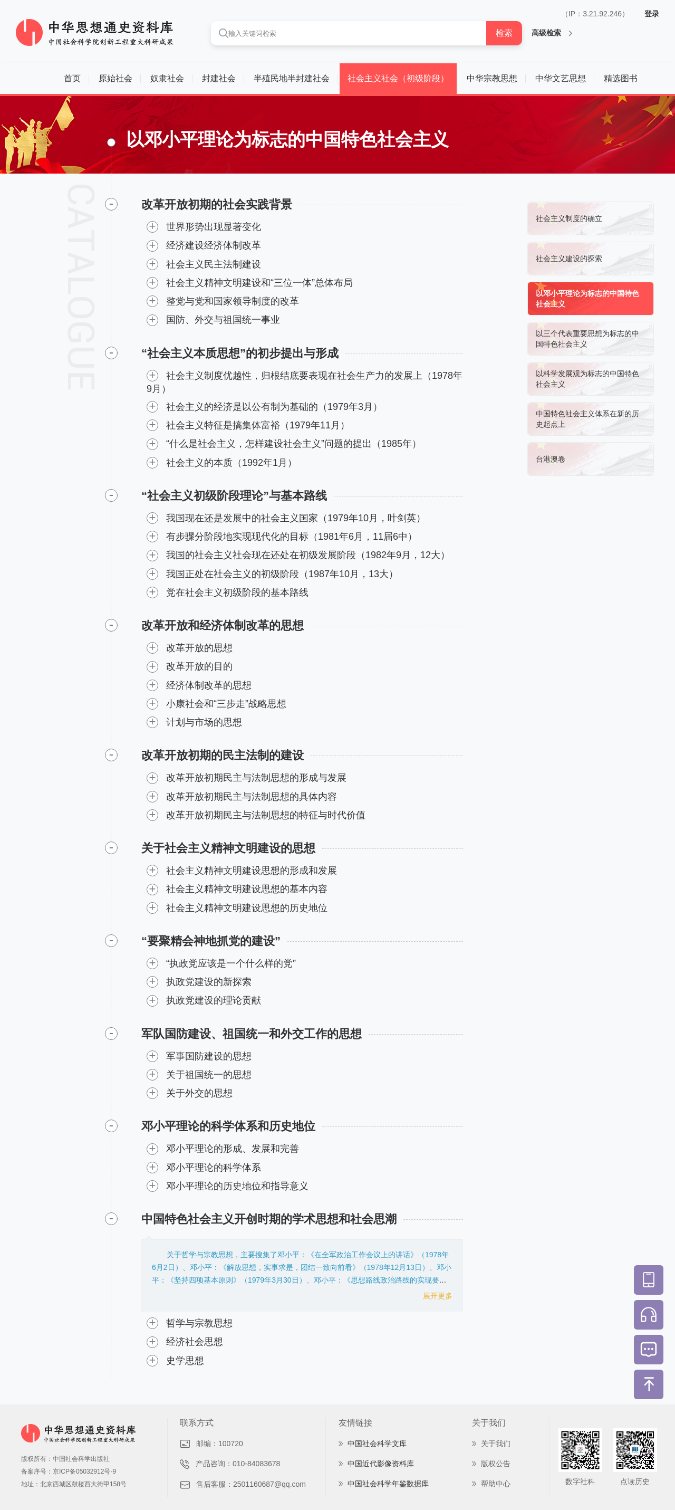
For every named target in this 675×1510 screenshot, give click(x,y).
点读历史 (635, 1481)
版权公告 (495, 1463)
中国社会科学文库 (377, 1443)
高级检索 (552, 32)
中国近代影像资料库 (381, 1463)
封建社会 (219, 78)
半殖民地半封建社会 (292, 78)
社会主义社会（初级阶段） (398, 78)
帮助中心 (495, 1483)
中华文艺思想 (560, 78)
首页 (72, 78)
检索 (504, 32)
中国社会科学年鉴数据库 (388, 1483)
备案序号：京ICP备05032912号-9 (68, 1471)
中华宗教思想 (492, 78)
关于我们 (495, 1443)
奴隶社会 (167, 78)
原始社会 (115, 78)
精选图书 (621, 78)
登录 (651, 13)
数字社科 (580, 1481)
